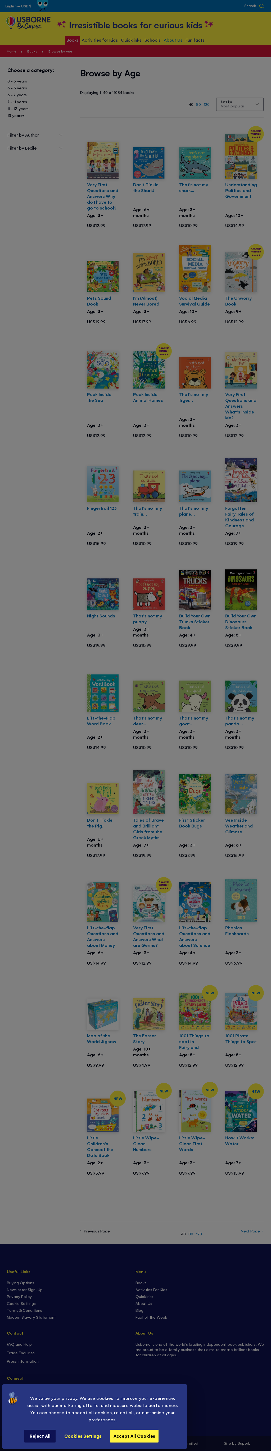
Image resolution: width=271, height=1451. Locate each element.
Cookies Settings (82, 1436)
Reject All (40, 1436)
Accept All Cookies (134, 1436)
